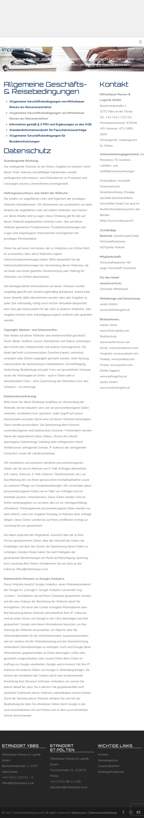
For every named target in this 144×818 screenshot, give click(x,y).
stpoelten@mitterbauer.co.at (68, 787)
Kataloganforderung (111, 772)
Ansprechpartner (109, 766)
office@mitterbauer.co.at (18, 783)
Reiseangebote (108, 760)
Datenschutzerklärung (102, 813)
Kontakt (103, 755)
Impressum (78, 813)
